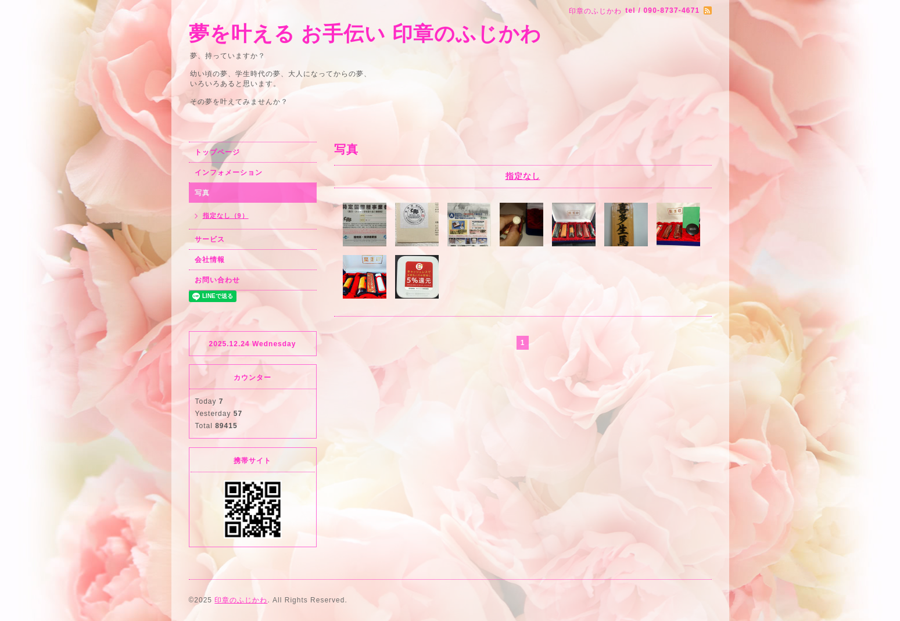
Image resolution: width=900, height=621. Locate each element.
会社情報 (210, 260)
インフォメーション (229, 172)
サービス (210, 239)
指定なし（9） (226, 215)
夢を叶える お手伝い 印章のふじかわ (365, 33)
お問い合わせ (217, 280)
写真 (202, 193)
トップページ (217, 152)
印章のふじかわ (240, 600)
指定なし (522, 176)
